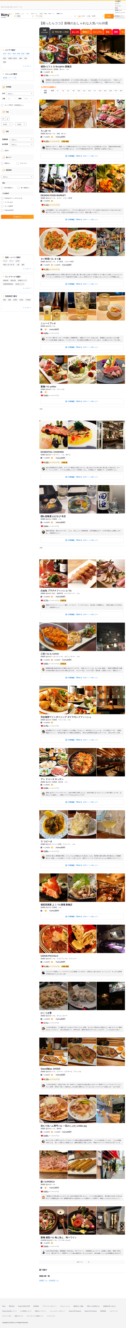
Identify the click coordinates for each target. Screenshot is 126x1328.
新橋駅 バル (43, 1280)
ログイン (122, 16)
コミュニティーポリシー (57, 1311)
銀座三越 (13, 280)
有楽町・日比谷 (12, 58)
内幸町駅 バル (54, 1280)
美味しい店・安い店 (8, 264)
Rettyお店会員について (9, 1311)
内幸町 (15, 299)
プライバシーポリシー (49, 1306)
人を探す (118, 1)
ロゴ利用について (26, 1311)
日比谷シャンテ (20, 284)
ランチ (5, 261)
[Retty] (5, 15)
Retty (3, 1306)
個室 (23, 264)
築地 (20, 58)
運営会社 (12, 1306)
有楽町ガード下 (22, 280)
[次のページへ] (88, 1262)
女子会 (17, 261)
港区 (4, 299)
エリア (117, 3)
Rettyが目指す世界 (24, 1306)
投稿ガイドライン (40, 1311)
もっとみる (26, 66)
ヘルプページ (113, 1311)
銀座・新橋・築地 (18, 53)
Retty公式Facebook (75, 1311)
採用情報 (103, 1311)
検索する (19, 217)
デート (11, 261)
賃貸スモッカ (19, 1316)
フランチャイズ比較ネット (35, 1316)
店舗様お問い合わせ (109, 1306)
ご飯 (18, 264)
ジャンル (118, 6)
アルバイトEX (6, 1316)
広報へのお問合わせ (93, 1306)
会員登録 (116, 16)
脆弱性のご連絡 (78, 1306)
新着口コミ (118, 10)
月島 (25, 58)
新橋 (4, 62)
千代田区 (28, 299)
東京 (9, 53)
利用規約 (36, 1306)
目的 (116, 8)
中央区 (21, 299)
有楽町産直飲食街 (8, 284)
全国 (4, 53)
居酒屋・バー (7, 78)
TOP (44, 31)
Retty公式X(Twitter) (91, 1311)
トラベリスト (51, 1316)
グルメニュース (120, 12)
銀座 (4, 58)
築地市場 (5, 280)
